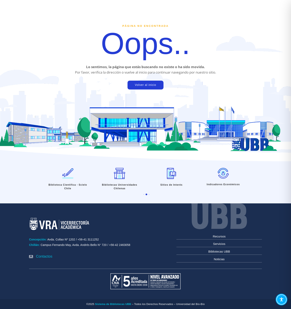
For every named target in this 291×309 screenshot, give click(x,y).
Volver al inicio (145, 84)
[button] (143, 194)
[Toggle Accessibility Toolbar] (281, 299)
